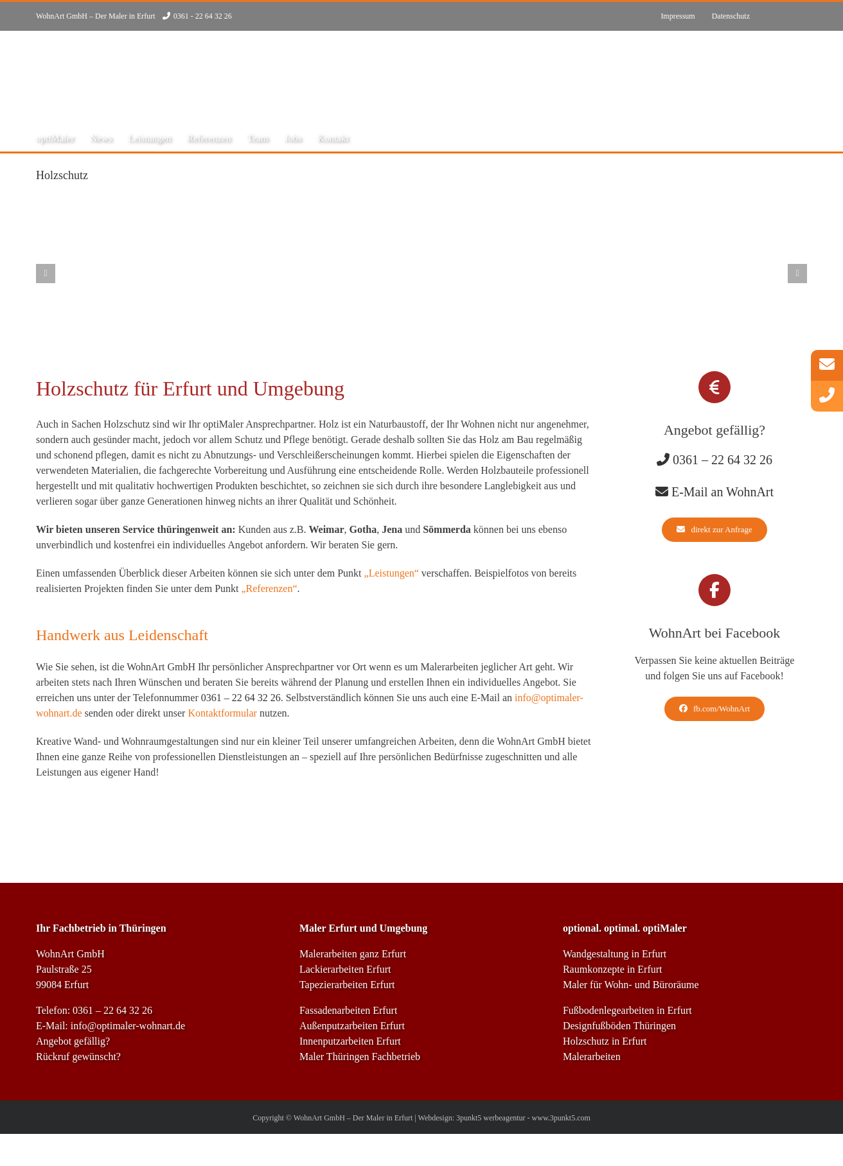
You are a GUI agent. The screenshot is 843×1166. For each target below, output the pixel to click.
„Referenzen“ (269, 588)
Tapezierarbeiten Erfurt (347, 984)
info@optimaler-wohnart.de (128, 1025)
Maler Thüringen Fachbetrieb (359, 1056)
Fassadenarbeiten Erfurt (348, 1010)
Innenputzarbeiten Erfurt (350, 1041)
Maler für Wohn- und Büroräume (631, 984)
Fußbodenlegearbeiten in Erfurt (627, 1010)
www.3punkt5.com (561, 1117)
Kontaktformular (222, 713)
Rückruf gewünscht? (78, 1056)
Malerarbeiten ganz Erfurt (352, 953)
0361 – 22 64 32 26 (241, 697)
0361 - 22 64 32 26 (202, 16)
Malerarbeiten (592, 1056)
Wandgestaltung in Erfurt (614, 953)
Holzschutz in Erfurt (605, 1041)
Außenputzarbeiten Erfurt (352, 1025)
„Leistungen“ (391, 573)
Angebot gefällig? (73, 1041)
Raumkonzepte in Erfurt (612, 969)
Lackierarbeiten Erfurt (345, 969)
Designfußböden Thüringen (619, 1025)
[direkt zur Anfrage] (714, 530)
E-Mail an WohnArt (722, 492)
